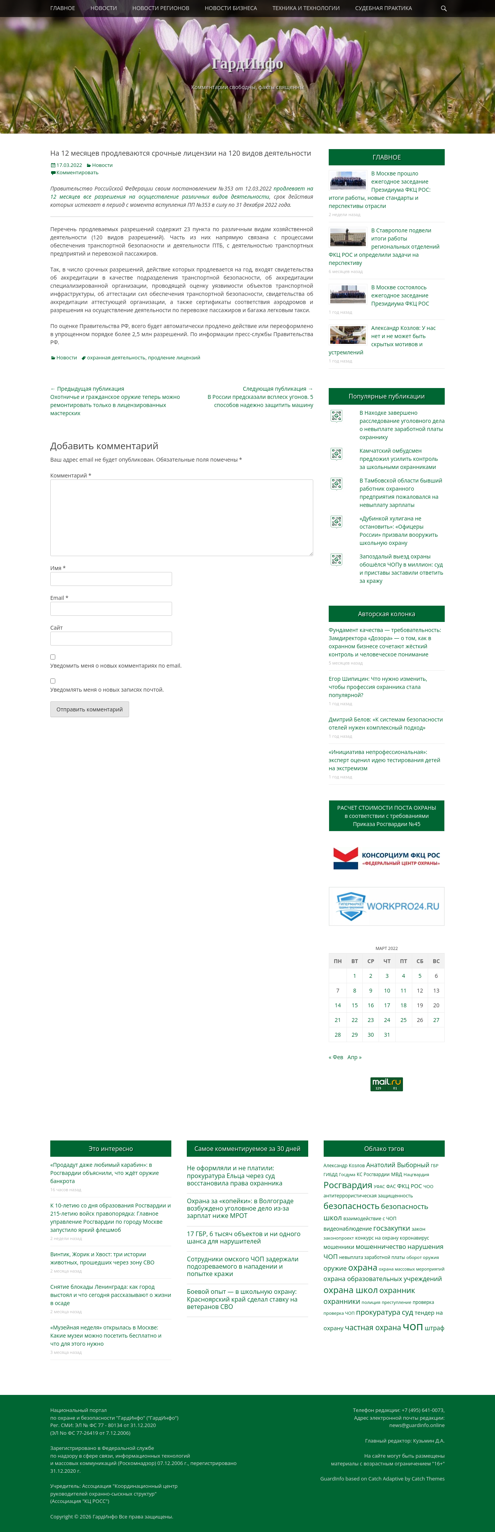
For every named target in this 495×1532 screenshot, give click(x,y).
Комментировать (77, 172)
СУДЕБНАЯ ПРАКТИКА (383, 8)
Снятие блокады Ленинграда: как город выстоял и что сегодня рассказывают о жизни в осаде (110, 1295)
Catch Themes (428, 1478)
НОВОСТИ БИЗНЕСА (231, 8)
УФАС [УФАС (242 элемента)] (379, 1186)
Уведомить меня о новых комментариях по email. (116, 665)
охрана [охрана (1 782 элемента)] (362, 1267)
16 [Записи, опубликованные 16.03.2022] (371, 1005)
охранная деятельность (116, 357)
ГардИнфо (247, 63)
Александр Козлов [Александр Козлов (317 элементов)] (344, 1165)
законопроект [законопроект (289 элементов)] (339, 1238)
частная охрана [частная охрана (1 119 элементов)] (373, 1327)
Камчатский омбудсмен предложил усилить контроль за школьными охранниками (399, 459)
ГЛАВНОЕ (62, 8)
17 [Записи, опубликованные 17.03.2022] (387, 1005)
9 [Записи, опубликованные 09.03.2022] (370, 990)
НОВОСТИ (103, 8)
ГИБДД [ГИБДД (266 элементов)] (331, 1174)
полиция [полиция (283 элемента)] (371, 1302)
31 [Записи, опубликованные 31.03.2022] (387, 1034)
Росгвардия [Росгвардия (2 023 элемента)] (348, 1185)
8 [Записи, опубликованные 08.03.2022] (354, 990)
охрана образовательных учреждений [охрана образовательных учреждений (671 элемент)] (383, 1278)
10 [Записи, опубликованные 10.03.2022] (387, 990)
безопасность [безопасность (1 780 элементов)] (352, 1205)
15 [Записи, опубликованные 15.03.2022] (355, 1005)
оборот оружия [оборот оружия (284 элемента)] (422, 1257)
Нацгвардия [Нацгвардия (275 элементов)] (416, 1174)
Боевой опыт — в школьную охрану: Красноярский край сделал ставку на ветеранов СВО (242, 1298)
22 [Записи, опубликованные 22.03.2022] (355, 1020)
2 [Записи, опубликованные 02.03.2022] (370, 975)
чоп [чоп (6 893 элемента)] (413, 1326)
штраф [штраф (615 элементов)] (434, 1328)
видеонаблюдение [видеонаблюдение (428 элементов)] (348, 1228)
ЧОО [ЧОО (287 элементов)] (428, 1186)
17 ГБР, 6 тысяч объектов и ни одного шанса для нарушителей (243, 1237)
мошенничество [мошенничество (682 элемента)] (381, 1246)
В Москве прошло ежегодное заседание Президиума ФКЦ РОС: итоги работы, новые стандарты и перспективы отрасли (379, 190)
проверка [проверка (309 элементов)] (423, 1302)
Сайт (56, 627)
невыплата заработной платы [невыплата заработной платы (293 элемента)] (372, 1257)
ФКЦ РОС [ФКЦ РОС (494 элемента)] (409, 1186)
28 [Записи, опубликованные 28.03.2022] (338, 1034)
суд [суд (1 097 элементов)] (407, 1312)
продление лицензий (174, 357)
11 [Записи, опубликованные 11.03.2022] (404, 990)
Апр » (355, 1057)
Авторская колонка (386, 614)
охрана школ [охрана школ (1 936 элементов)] (351, 1290)
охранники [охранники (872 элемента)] (342, 1301)
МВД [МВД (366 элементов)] (396, 1174)
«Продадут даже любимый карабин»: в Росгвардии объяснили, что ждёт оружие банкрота (104, 1173)
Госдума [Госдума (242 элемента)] (347, 1174)
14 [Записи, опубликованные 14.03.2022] (338, 1005)
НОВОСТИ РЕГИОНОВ (160, 8)
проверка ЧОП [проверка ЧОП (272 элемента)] (339, 1313)
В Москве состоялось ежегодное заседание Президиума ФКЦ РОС (400, 295)
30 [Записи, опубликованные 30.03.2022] (371, 1034)
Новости (102, 164)
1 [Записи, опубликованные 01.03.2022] (354, 975)
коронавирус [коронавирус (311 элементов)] (414, 1238)
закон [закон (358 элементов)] (418, 1228)
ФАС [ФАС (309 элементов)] (391, 1186)
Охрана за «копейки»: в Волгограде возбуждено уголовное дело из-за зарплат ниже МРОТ (240, 1208)
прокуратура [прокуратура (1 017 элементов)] (378, 1312)
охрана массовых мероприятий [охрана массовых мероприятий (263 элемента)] (411, 1269)
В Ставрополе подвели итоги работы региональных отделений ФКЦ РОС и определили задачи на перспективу (384, 246)
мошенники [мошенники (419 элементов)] (339, 1246)
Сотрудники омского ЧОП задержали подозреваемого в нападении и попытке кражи (243, 1266)
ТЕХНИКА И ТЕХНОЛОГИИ (306, 8)
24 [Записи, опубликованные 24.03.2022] (387, 1020)
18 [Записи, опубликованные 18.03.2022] (404, 1005)
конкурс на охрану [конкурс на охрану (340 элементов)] (376, 1238)
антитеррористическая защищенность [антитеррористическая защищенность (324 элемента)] (368, 1195)
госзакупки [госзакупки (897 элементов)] (391, 1228)
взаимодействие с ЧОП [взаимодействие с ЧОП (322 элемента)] (370, 1218)
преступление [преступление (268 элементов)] (396, 1302)
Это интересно (111, 1148)
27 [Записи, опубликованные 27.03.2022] (436, 1020)
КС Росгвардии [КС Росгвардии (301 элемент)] (373, 1174)
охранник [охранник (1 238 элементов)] (397, 1290)
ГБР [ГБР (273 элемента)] (435, 1165)
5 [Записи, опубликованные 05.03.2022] (420, 975)
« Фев (336, 1057)
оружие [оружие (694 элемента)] (335, 1268)
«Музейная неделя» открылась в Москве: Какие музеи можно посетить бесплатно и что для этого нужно (106, 1335)
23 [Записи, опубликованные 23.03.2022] (371, 1020)
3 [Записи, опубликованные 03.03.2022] (387, 975)
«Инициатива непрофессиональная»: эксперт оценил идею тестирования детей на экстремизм (384, 760)
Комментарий (70, 475)
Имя (58, 568)
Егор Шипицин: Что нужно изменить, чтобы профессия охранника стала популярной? (378, 687)
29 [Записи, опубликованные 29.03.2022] (355, 1034)
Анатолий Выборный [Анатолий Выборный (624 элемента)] (397, 1165)
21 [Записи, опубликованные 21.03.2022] (338, 1020)
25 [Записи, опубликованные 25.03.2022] (404, 1020)
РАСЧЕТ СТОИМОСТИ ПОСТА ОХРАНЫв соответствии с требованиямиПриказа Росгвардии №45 (386, 816)
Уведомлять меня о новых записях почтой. (107, 689)
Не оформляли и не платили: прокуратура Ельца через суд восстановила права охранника (234, 1175)
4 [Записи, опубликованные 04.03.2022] (403, 975)
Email (59, 597)
